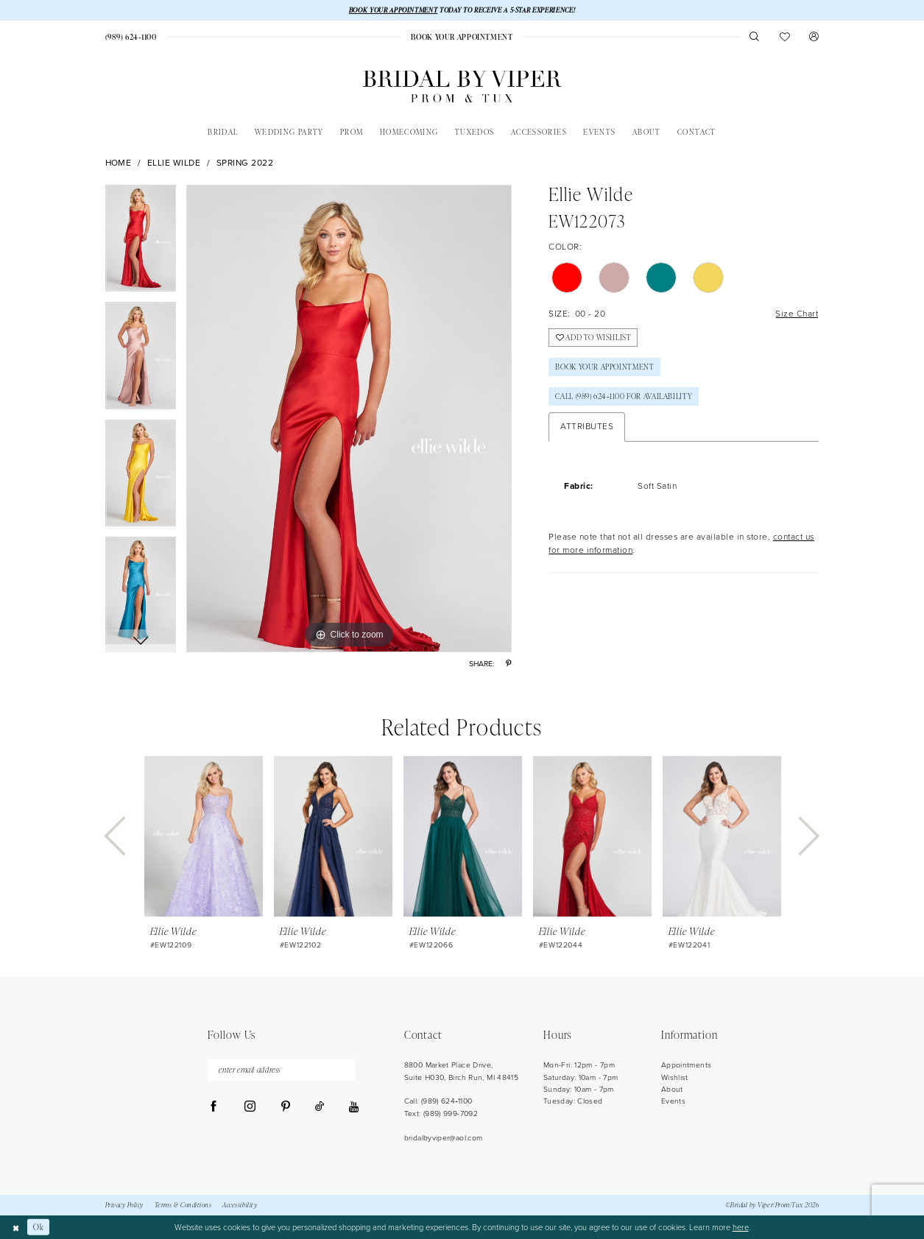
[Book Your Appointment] (462, 37)
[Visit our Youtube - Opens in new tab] (353, 1107)
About (672, 1089)
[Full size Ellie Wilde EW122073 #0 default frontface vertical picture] (349, 419)
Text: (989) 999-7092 (441, 1113)
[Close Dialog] (16, 1227)
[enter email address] (281, 1070)
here (741, 1227)
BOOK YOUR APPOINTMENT (393, 10)
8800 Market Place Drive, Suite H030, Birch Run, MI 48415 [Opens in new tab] (461, 1070)
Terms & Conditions (183, 1205)
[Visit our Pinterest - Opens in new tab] (285, 1107)
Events (673, 1100)
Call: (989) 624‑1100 (438, 1100)
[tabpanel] (141, 244)
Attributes (586, 427)
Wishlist (674, 1077)
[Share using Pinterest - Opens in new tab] (508, 663)
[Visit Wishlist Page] (784, 36)
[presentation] (203, 836)
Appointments (686, 1064)
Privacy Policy (124, 1205)
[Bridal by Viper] (462, 86)
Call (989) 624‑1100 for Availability (623, 397)
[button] (815, 36)
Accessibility (239, 1205)
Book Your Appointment (604, 367)
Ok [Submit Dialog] (38, 1226)
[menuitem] (131, 37)
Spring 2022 (245, 163)
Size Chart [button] (796, 314)
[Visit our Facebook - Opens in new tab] (214, 1107)
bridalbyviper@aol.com (443, 1137)
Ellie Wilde (174, 163)
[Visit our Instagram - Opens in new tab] (250, 1107)
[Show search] (755, 36)
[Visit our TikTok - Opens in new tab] (319, 1107)
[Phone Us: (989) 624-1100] (131, 37)
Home (118, 163)
